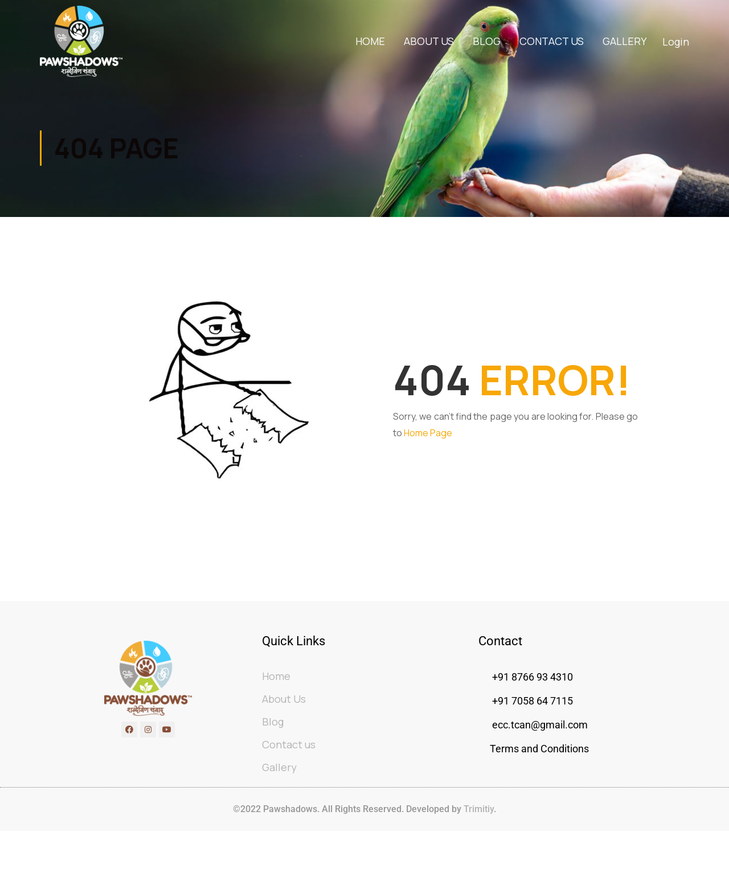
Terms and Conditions (539, 770)
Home (370, 41)
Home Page (428, 437)
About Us (429, 41)
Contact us (551, 41)
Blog (487, 41)
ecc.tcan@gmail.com (540, 746)
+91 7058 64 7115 (531, 722)
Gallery (624, 41)
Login (675, 42)
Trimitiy (477, 830)
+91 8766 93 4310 (532, 698)
